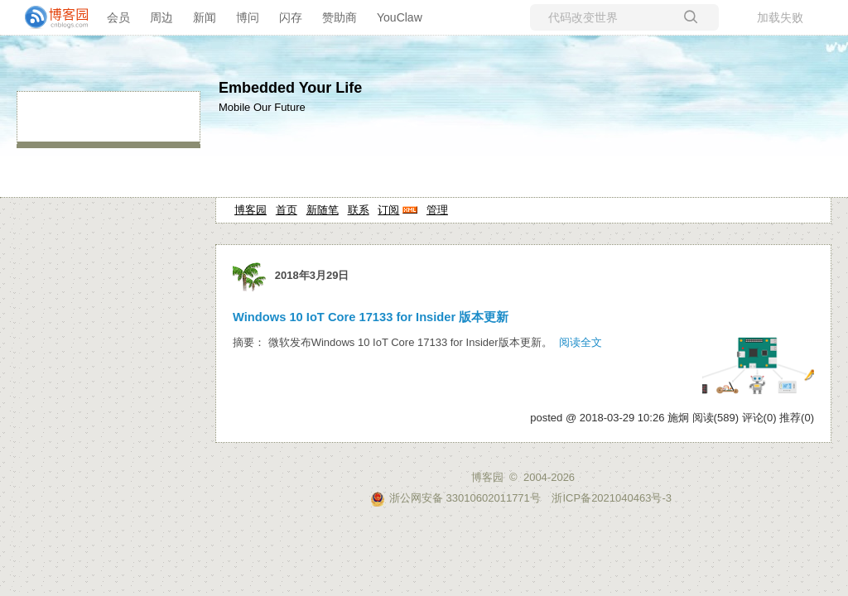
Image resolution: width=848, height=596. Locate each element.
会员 (118, 17)
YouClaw (399, 17)
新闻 (204, 17)
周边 (161, 17)
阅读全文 (580, 342)
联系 (358, 210)
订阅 (388, 210)
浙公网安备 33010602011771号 (455, 498)
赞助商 (339, 17)
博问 (247, 17)
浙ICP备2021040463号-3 (612, 498)
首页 (286, 210)
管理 (437, 210)
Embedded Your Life (290, 87)
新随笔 (322, 210)
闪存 (290, 17)
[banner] (50, 17)
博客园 (250, 210)
